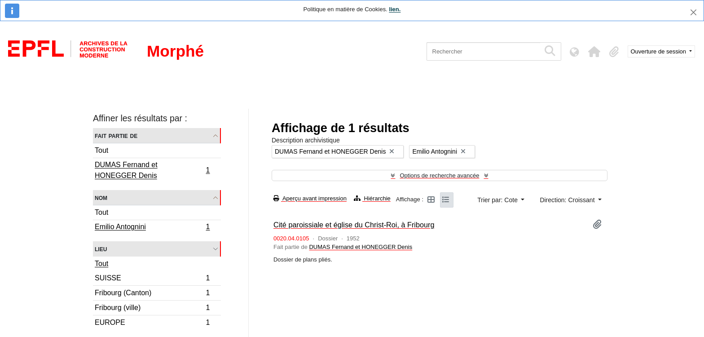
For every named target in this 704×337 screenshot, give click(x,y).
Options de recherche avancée (439, 175)
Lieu (101, 248)
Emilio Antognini (152, 228)
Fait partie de (116, 135)
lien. (394, 9)
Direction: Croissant (568, 200)
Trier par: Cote (498, 200)
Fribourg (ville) (152, 308)
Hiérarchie (372, 198)
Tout (101, 150)
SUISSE (152, 279)
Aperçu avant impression (310, 198)
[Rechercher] (483, 51)
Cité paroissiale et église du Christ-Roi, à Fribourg (354, 225)
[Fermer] (693, 12)
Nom (101, 197)
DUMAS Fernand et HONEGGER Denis (152, 170)
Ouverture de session (659, 51)
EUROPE (152, 323)
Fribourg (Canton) (152, 294)
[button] (594, 52)
